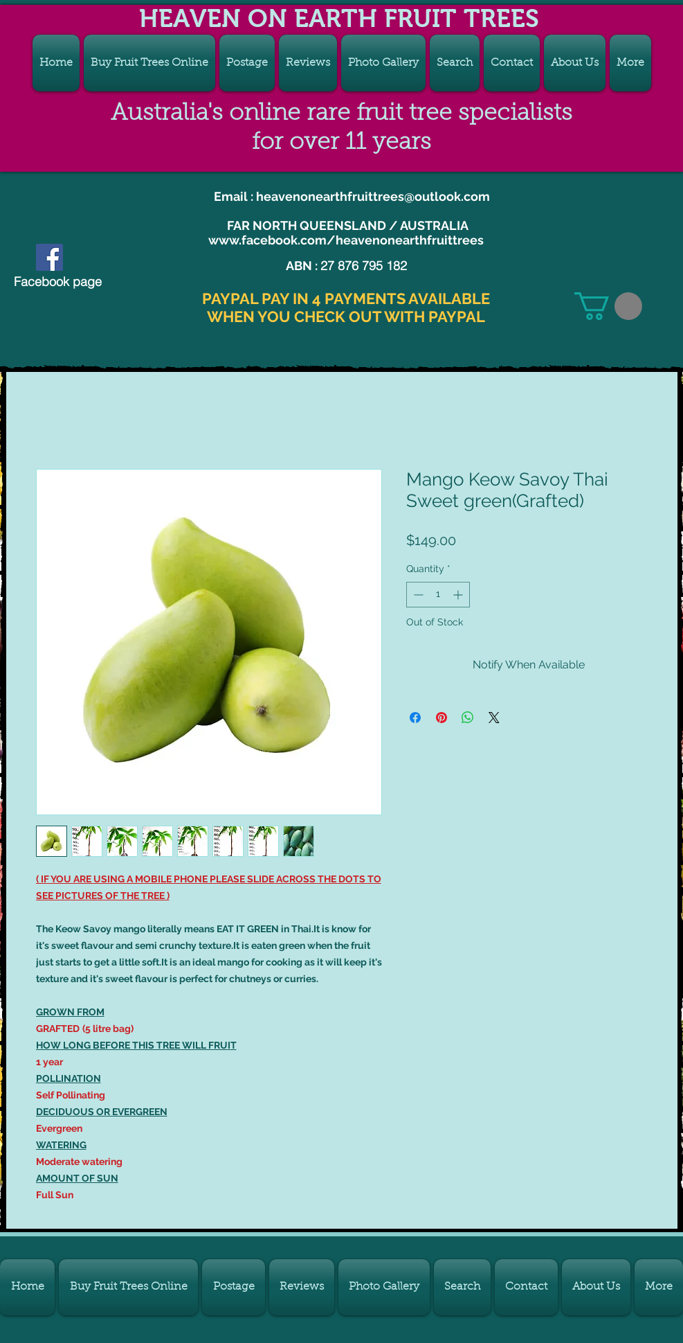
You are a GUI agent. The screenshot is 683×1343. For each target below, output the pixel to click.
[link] (608, 306)
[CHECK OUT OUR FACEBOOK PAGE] (49, 257)
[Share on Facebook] (415, 717)
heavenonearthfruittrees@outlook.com (373, 196)
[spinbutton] (438, 594)
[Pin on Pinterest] (441, 717)
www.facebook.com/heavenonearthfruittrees (346, 240)
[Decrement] (417, 594)
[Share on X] (494, 717)
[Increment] (459, 594)
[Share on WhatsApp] (467, 717)
